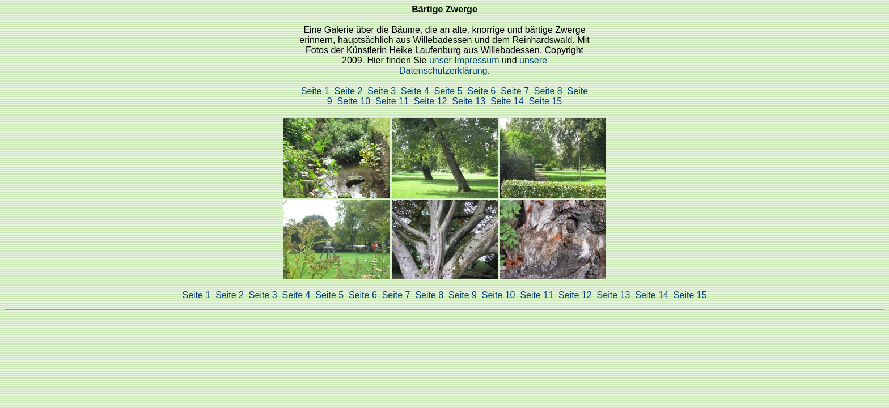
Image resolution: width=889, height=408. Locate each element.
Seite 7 (515, 91)
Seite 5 (448, 91)
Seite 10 (354, 101)
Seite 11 (392, 101)
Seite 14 (507, 101)
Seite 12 (430, 101)
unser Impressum (465, 60)
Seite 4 (415, 91)
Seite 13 (468, 101)
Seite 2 (349, 91)
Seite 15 (545, 101)
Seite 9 (462, 295)
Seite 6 (481, 91)
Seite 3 (381, 91)
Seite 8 (548, 91)
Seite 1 (315, 91)
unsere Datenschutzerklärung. (473, 65)
